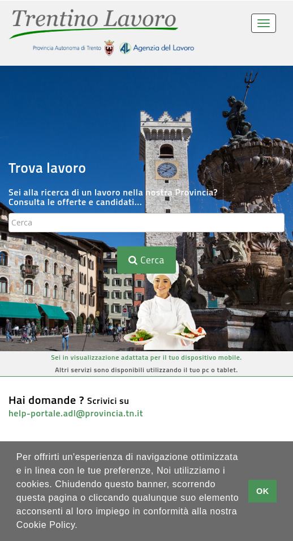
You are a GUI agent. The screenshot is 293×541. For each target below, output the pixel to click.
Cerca (146, 260)
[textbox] (146, 222)
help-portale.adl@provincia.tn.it (75, 413)
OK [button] (262, 491)
